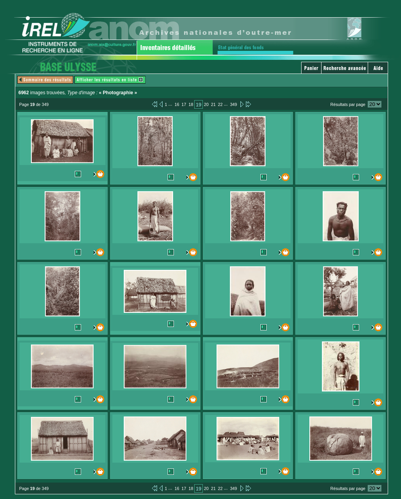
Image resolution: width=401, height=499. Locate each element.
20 (206, 104)
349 (233, 104)
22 (220, 104)
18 (190, 104)
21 (213, 104)
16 (177, 104)
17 (184, 104)
